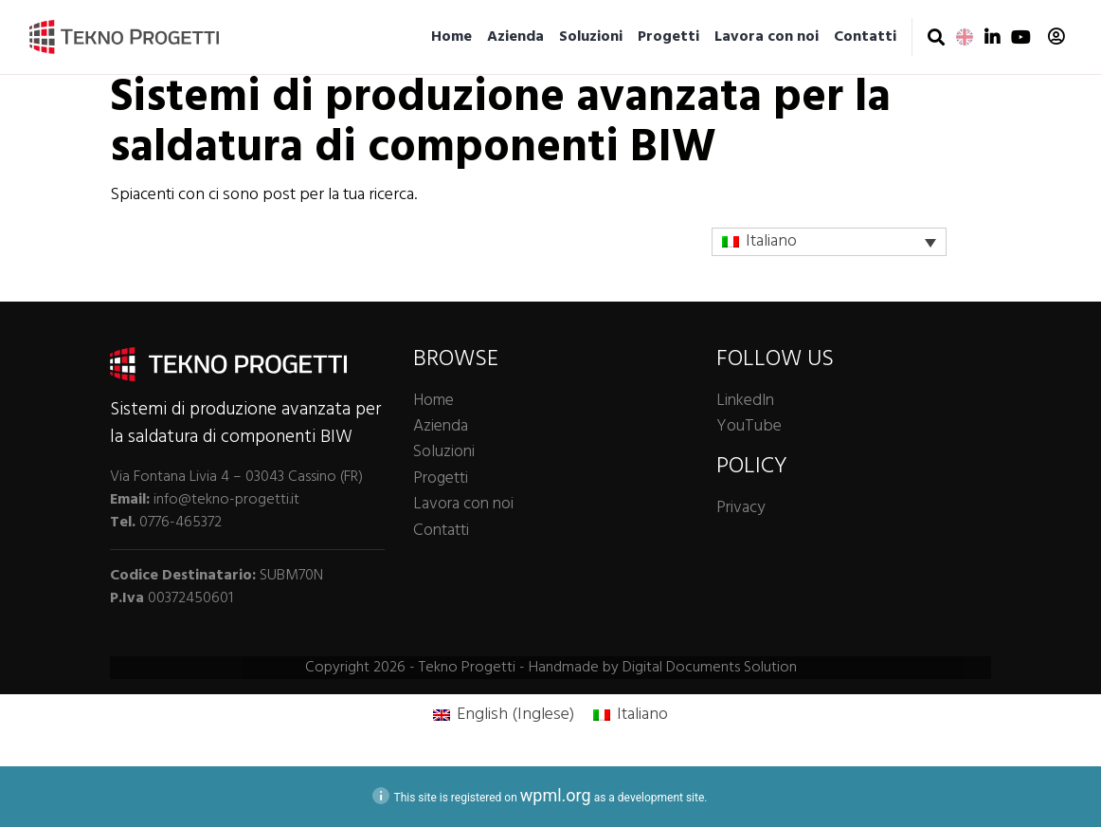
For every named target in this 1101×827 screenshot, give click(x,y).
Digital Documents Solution (710, 667)
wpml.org (555, 795)
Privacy (740, 508)
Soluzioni (591, 37)
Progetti (668, 37)
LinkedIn (745, 400)
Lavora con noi (766, 37)
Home (451, 37)
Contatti (865, 37)
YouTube (749, 426)
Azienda (515, 37)
